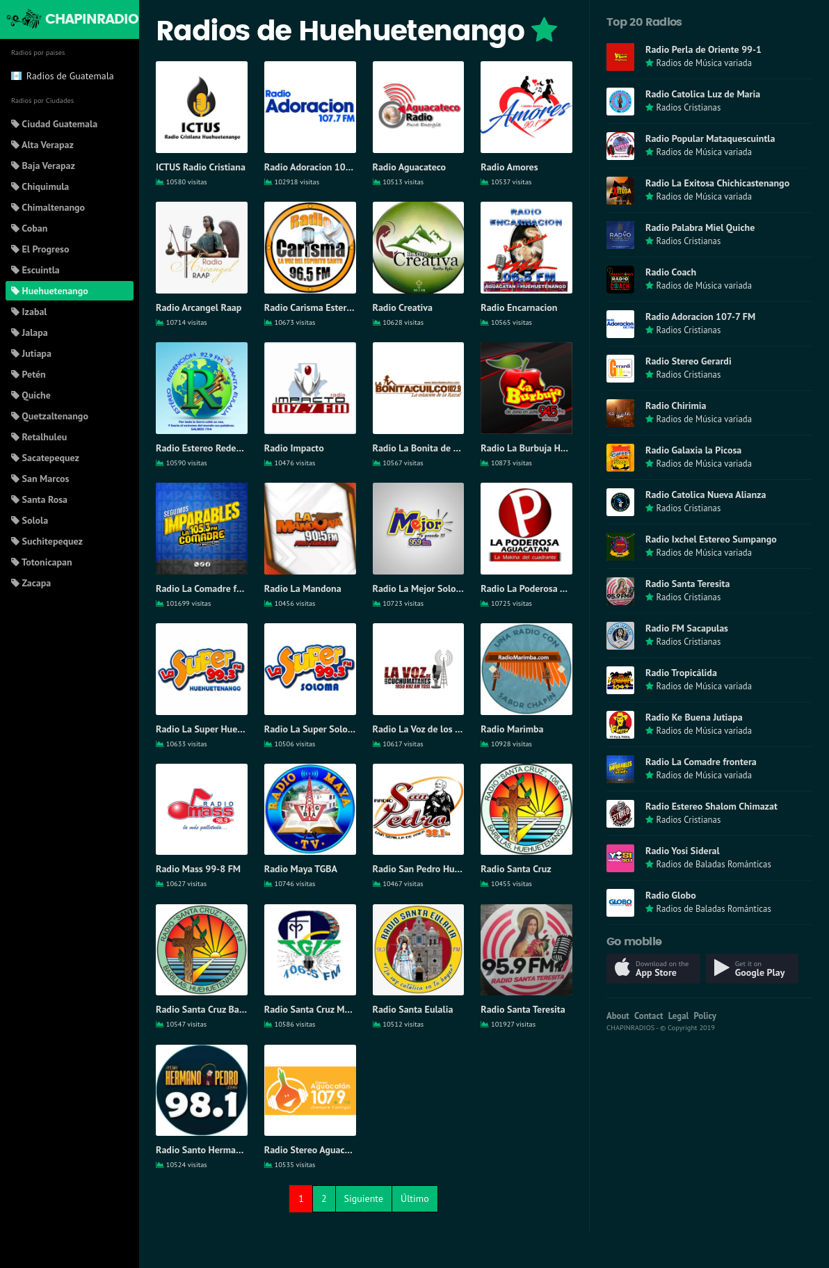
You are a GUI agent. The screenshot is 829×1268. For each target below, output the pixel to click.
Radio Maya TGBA (300, 868)
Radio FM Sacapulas (686, 628)
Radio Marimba (512, 729)
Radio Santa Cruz (516, 868)
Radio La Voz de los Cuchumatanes (444, 729)
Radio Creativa (403, 307)
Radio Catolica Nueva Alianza (705, 494)
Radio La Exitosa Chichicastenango (717, 183)
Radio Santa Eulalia (413, 1009)
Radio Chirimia (675, 405)
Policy (705, 1016)
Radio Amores (509, 167)
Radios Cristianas (688, 107)
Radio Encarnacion (519, 307)
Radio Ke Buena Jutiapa (694, 717)
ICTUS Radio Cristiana (201, 167)
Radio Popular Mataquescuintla (710, 138)
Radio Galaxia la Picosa (693, 450)
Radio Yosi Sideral (682, 850)
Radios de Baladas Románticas (713, 864)
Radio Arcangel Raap (198, 307)
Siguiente (363, 1198)
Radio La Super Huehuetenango (221, 729)
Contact (648, 1016)
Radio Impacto (294, 448)
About (617, 1016)
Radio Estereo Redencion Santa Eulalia (236, 448)
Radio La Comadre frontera (211, 588)
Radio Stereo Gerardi (688, 361)
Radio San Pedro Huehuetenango (441, 868)
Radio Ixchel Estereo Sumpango (711, 539)
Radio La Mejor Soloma (421, 588)
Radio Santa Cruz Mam (310, 1009)
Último (415, 1198)
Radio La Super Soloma (312, 729)
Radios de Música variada (704, 63)
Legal (678, 1016)
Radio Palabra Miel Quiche (700, 227)
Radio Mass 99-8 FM (198, 868)
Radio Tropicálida (681, 672)
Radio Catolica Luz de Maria (702, 94)
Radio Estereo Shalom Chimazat (711, 806)
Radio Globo (670, 895)
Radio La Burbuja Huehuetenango (550, 448)
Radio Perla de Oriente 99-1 (703, 49)
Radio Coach (670, 272)
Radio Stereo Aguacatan (313, 1149)
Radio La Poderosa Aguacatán (542, 588)
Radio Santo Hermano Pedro (214, 1149)
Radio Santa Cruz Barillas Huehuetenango (242, 1009)
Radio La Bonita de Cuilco (425, 448)
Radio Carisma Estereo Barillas (327, 307)
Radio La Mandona (302, 588)
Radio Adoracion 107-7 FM (319, 167)
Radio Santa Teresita (523, 1009)
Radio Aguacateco (409, 167)
